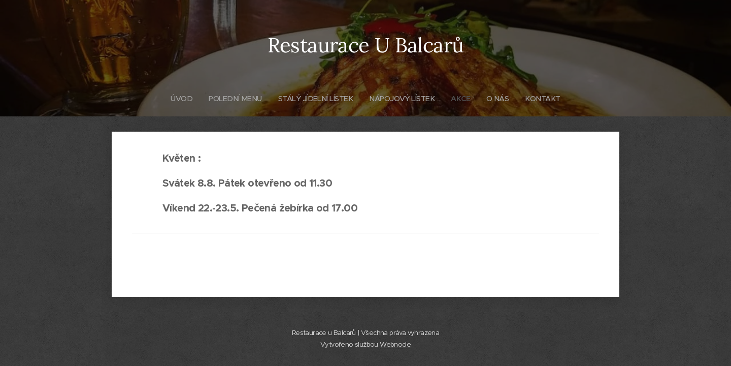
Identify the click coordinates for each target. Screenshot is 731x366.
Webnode (395, 344)
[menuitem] (177, 98)
